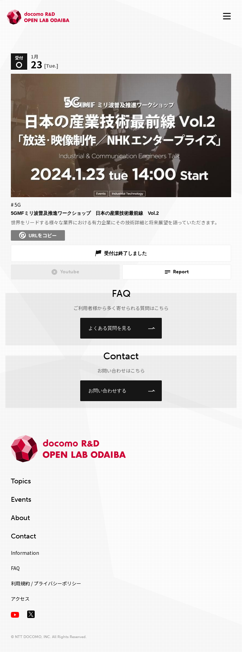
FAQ (15, 568)
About (20, 518)
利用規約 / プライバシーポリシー (46, 583)
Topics (21, 481)
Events (21, 499)
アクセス (20, 598)
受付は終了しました (125, 253)
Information (25, 552)
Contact (23, 536)
